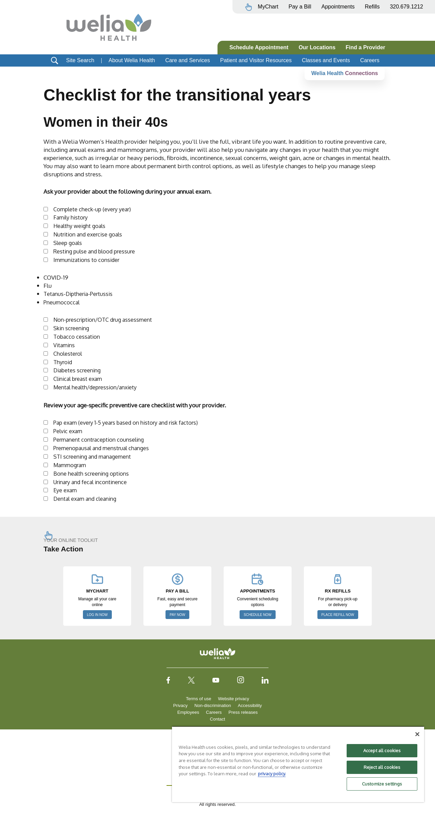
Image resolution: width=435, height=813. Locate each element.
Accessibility (250, 705)
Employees (188, 712)
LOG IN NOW (97, 615)
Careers (370, 60)
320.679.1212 (406, 7)
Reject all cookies (382, 767)
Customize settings (382, 784)
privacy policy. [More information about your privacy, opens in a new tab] (272, 773)
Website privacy (233, 698)
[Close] (417, 734)
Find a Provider (365, 47)
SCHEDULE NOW (258, 615)
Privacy (180, 705)
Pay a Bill (300, 7)
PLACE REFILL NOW (337, 615)
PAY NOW (177, 615)
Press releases (243, 712)
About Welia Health (131, 60)
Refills (372, 7)
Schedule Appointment (259, 47)
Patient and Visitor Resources (256, 60)
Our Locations (317, 47)
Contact (217, 719)
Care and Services (187, 60)
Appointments (338, 7)
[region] (298, 764)
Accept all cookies (382, 750)
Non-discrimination (212, 705)
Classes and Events (326, 60)
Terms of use (198, 698)
